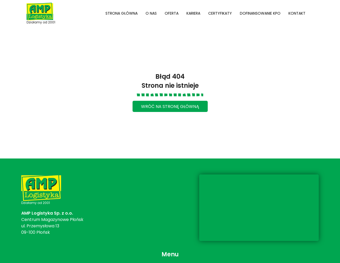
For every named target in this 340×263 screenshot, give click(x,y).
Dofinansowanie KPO (260, 13)
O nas (151, 13)
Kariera (193, 13)
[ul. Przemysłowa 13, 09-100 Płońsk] (259, 207)
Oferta (171, 13)
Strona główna (121, 13)
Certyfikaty (220, 13)
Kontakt (296, 13)
